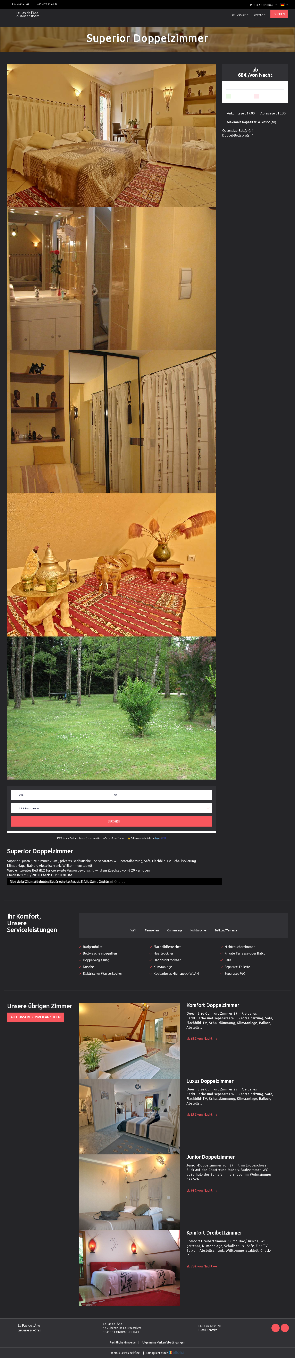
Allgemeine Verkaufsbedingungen (163, 1342)
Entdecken (240, 15)
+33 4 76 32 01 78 (207, 1326)
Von (21, 794)
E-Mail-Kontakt (205, 1330)
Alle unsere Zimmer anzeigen (35, 1017)
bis (115, 794)
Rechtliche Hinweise (123, 1342)
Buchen (279, 14)
